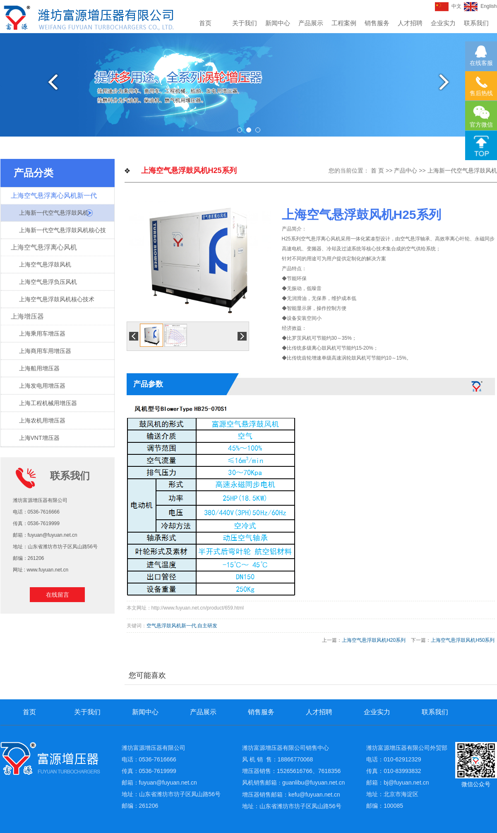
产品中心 (405, 170)
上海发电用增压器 (42, 385)
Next (447, 81)
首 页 (377, 170)
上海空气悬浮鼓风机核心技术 (56, 299)
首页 (205, 22)
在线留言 (57, 594)
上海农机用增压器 (42, 420)
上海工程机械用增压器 (48, 403)
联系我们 (476, 22)
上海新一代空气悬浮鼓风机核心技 (62, 230)
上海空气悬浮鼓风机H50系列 (463, 640)
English (480, 6)
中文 (448, 6)
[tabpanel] (248, 85)
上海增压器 (27, 316)
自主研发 (207, 626)
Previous (49, 81)
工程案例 (343, 22)
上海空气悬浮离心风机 (44, 247)
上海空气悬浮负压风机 (48, 281)
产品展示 (310, 22)
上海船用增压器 (39, 368)
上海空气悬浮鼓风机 (45, 264)
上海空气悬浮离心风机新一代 (54, 195)
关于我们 (244, 22)
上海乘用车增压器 (42, 333)
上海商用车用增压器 (45, 351)
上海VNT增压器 (39, 438)
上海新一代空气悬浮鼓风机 (54, 212)
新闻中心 (277, 22)
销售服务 (377, 22)
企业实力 (443, 22)
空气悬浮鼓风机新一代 (171, 626)
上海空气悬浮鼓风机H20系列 (374, 640)
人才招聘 (410, 22)
